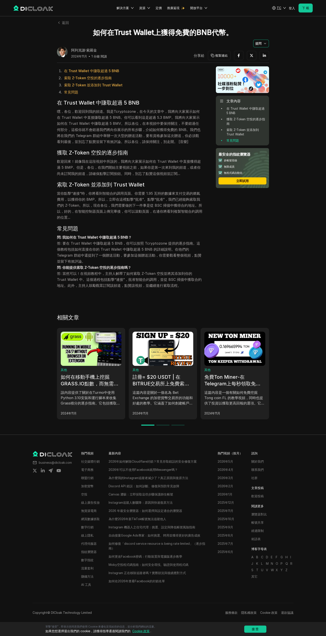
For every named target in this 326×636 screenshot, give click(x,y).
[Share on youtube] (59, 470)
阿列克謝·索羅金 (84, 50)
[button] (279, 8)
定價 (159, 8)
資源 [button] (144, 8)
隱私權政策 (249, 612)
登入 (292, 8)
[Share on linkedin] (43, 470)
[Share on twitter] (35, 470)
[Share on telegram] (51, 470)
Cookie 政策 (268, 612)
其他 (64, 370)
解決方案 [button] (125, 8)
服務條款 (231, 612)
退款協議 (287, 612)
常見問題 (71, 92)
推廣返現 (173, 8)
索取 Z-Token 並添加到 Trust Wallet (93, 85)
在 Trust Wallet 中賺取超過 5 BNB (91, 71)
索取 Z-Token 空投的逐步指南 (88, 78)
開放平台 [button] (198, 8)
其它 (254, 576)
